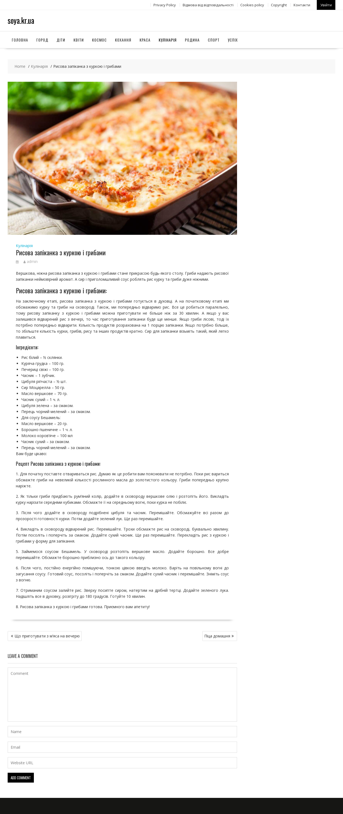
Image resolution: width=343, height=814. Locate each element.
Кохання (123, 39)
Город (42, 39)
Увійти (326, 4)
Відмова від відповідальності (208, 4)
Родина (192, 39)
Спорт (214, 39)
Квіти (78, 39)
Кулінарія (168, 39)
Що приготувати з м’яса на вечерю (47, 635)
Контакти (302, 4)
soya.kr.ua (21, 20)
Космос (99, 39)
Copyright (279, 4)
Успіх (233, 39)
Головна (20, 39)
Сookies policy (252, 4)
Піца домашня (217, 635)
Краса (145, 39)
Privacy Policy (164, 4)
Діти (61, 39)
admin (30, 261)
